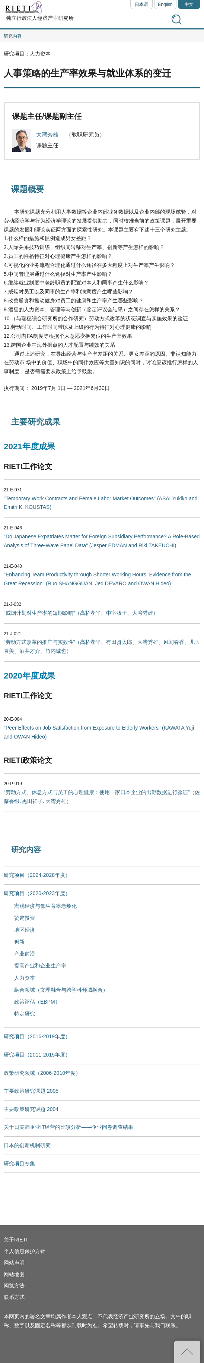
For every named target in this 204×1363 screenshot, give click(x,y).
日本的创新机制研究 (27, 1145)
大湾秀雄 (48, 134)
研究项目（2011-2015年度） (37, 1055)
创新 (19, 942)
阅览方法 (14, 1285)
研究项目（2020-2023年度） (37, 893)
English (165, 4)
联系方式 (14, 1297)
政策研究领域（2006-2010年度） (42, 1073)
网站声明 (14, 1263)
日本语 (141, 4)
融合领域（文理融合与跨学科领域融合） (61, 990)
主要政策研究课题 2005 (31, 1091)
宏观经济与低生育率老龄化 (45, 906)
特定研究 (24, 1014)
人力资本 (24, 978)
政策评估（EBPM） (37, 1002)
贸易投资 (24, 918)
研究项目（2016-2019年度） (37, 1036)
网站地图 (14, 1274)
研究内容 (13, 36)
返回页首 (187, 1352)
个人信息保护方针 (24, 1251)
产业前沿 (24, 954)
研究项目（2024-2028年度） (37, 875)
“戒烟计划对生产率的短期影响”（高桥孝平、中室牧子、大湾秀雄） (81, 613)
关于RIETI (16, 1240)
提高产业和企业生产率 (40, 966)
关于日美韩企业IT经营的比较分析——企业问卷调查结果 (68, 1127)
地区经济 (24, 930)
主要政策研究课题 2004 (31, 1109)
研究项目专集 (19, 1164)
